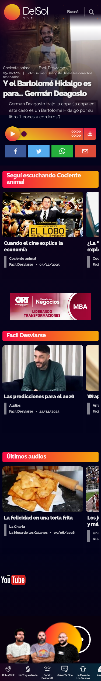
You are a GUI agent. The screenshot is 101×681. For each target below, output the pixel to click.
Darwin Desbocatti (47, 677)
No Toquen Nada (28, 675)
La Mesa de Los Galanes (83, 677)
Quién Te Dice (64, 675)
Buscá (72, 11)
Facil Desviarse (52, 67)
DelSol (35, 10)
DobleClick (8, 675)
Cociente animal (17, 67)
